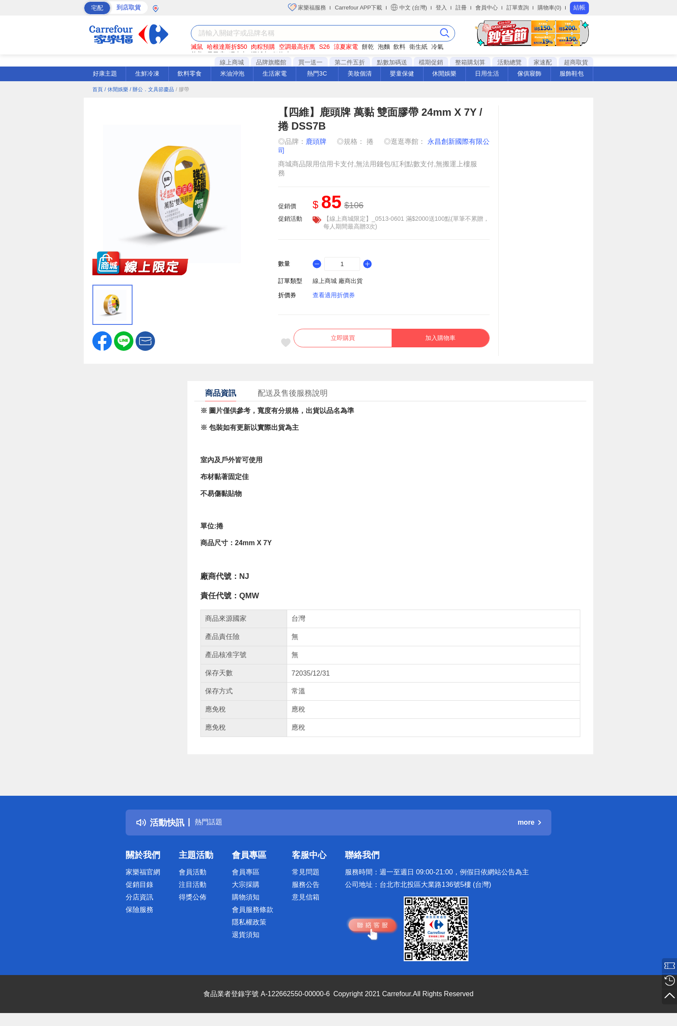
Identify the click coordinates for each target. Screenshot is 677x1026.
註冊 (461, 7)
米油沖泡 (232, 73)
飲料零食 (189, 73)
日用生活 (487, 73)
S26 (324, 46)
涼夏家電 (346, 46)
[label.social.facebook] (102, 340)
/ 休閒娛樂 (116, 89)
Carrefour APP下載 (358, 7)
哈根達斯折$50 (227, 46)
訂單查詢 (517, 7)
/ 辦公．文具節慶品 (152, 89)
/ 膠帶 (182, 89)
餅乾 (368, 46)
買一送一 (310, 62)
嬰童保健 (402, 73)
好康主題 (105, 73)
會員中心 (486, 7)
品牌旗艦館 (271, 62)
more (529, 828)
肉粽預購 (263, 46)
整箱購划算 (470, 62)
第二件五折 (350, 62)
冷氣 (437, 46)
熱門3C (317, 73)
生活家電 (275, 73)
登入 (441, 7)
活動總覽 (509, 62)
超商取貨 (576, 62)
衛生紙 (418, 46)
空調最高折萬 (297, 46)
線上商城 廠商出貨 (338, 280)
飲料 (399, 46)
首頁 (97, 89)
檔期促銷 (431, 62)
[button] (145, 340)
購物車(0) (549, 7)
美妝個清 (360, 73)
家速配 (543, 62)
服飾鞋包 (572, 73)
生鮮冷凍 (147, 73)
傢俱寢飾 (529, 73)
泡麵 (384, 46)
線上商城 (232, 62)
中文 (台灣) (409, 7)
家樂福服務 (307, 7)
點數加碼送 (392, 62)
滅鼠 (197, 46)
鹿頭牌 (316, 141)
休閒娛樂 (444, 73)
